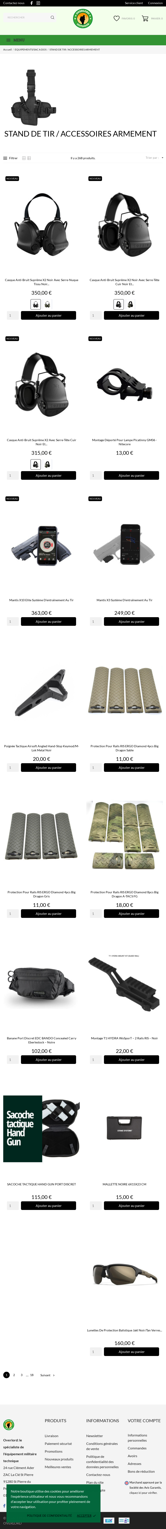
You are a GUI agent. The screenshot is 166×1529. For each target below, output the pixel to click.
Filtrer (10, 158)
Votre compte (144, 1420)
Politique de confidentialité (49, 1515)
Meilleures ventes (58, 1467)
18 (32, 1375)
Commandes (137, 1448)
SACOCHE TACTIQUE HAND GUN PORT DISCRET (41, 1184)
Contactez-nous (13, 3)
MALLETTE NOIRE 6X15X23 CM (124, 1184)
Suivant (47, 1375)
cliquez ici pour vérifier (143, 1492)
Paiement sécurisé (58, 1443)
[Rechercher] (29, 17)
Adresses (134, 1463)
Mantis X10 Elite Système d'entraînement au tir (41, 600)
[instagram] (38, 3)
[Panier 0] (152, 18)
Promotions (53, 1451)
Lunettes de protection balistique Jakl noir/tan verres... (124, 1330)
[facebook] (31, 3)
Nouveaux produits (59, 1459)
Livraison (51, 1436)
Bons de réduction (141, 1471)
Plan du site (95, 1482)
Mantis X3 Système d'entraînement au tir (125, 600)
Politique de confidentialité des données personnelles (102, 1461)
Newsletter (94, 1436)
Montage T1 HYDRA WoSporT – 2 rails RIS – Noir (124, 1038)
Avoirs (132, 1456)
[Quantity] (13, 315)
